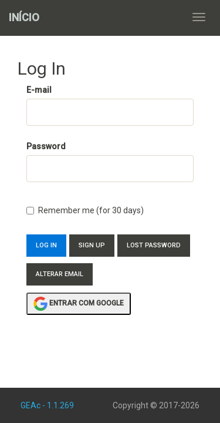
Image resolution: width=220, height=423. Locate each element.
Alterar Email (59, 274)
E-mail (39, 90)
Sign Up (92, 245)
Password (46, 146)
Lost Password (154, 245)
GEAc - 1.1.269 (47, 405)
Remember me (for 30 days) (85, 210)
